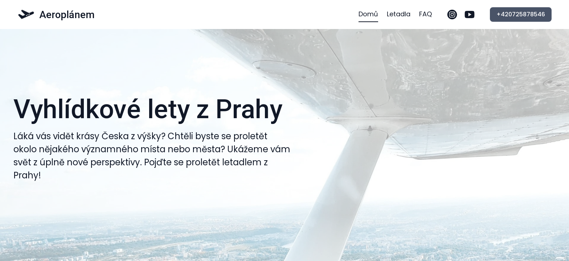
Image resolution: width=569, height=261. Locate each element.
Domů (368, 13)
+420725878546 (520, 14)
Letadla (398, 13)
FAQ (425, 13)
